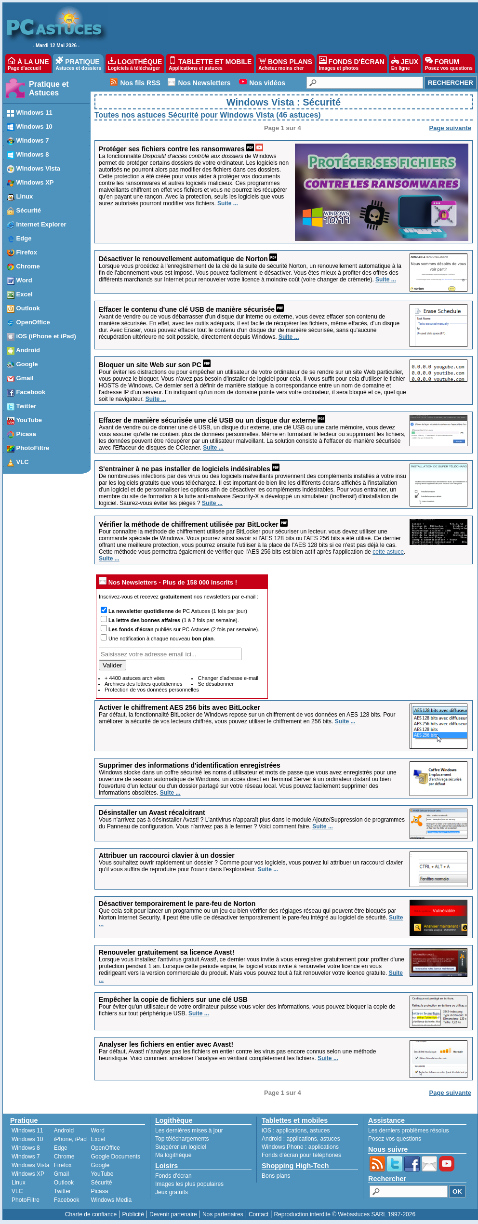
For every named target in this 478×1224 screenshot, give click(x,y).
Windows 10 (27, 1139)
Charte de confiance (91, 1214)
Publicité (133, 1214)
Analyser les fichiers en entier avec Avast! (167, 1044)
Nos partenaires (222, 1214)
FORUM (449, 63)
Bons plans (276, 1175)
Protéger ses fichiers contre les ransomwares (172, 149)
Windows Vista (30, 1165)
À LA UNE (28, 63)
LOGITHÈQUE (135, 63)
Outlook (64, 1182)
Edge (60, 1147)
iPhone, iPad (70, 1139)
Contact (258, 1214)
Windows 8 (26, 1147)
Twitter (62, 1191)
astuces (320, 1130)
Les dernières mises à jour (189, 1130)
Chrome (64, 1156)
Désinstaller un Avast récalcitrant (152, 812)
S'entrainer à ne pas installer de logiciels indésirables (184, 469)
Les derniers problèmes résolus (408, 1130)
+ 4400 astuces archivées (135, 678)
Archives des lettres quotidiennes (143, 684)
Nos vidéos (267, 83)
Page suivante (450, 128)
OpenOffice (105, 1147)
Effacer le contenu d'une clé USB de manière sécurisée (187, 309)
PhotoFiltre (26, 1200)
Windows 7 (26, 1156)
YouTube (102, 1174)
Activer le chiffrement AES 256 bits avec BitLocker (179, 707)
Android (64, 1130)
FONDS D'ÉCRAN (352, 63)
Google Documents (115, 1156)
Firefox (63, 1165)
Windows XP (28, 1174)
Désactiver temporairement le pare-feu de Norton (177, 903)
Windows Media (111, 1200)
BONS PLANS (285, 63)
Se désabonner (216, 684)
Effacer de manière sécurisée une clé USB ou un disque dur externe (207, 420)
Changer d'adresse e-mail (228, 678)
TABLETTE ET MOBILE (210, 63)
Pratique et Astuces (49, 88)
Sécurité (101, 1182)
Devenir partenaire (173, 1214)
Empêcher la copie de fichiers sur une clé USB (173, 999)
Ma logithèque (173, 1155)
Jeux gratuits (171, 1192)
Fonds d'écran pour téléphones (301, 1155)
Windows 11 (27, 1130)
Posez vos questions (394, 1138)
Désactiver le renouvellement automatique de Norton (183, 259)
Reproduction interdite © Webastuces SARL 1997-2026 (344, 1214)
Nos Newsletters (204, 83)
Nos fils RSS (140, 83)
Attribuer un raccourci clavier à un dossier (167, 855)
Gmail (61, 1174)
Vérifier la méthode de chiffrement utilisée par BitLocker (189, 524)
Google (100, 1165)
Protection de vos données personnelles (152, 689)
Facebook (67, 1200)
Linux (19, 1182)
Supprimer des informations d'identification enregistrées (189, 765)
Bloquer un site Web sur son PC (150, 365)
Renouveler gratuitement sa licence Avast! (166, 952)
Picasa (99, 1191)
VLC (17, 1191)
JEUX (404, 63)
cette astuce (388, 551)
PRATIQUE (78, 63)
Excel (98, 1139)
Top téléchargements (182, 1138)
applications (291, 1130)
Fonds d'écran (173, 1175)
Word (97, 1130)
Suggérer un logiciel (180, 1147)
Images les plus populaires (189, 1184)
